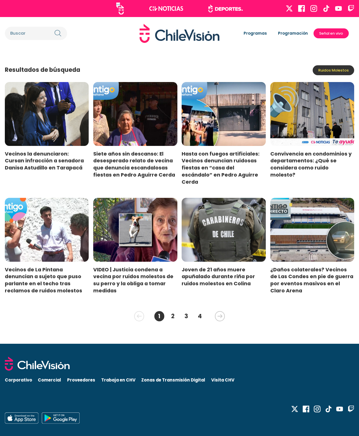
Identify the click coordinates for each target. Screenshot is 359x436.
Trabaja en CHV (118, 380)
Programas (255, 33)
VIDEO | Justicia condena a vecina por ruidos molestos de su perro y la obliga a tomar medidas (133, 280)
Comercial (49, 380)
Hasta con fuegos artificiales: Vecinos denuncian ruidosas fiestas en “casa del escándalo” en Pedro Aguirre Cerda (221, 167)
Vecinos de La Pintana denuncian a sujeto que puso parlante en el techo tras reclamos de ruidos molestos (43, 280)
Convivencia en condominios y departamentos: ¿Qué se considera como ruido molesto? (311, 164)
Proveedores (81, 380)
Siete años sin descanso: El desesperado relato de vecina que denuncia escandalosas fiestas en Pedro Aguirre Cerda (134, 164)
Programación (293, 33)
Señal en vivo (331, 33)
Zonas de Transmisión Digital (173, 380)
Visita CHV (223, 380)
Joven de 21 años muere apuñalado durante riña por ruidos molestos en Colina (218, 276)
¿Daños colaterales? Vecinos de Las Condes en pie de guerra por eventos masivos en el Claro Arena (311, 280)
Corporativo (18, 380)
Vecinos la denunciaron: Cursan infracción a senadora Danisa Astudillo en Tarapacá (44, 160)
